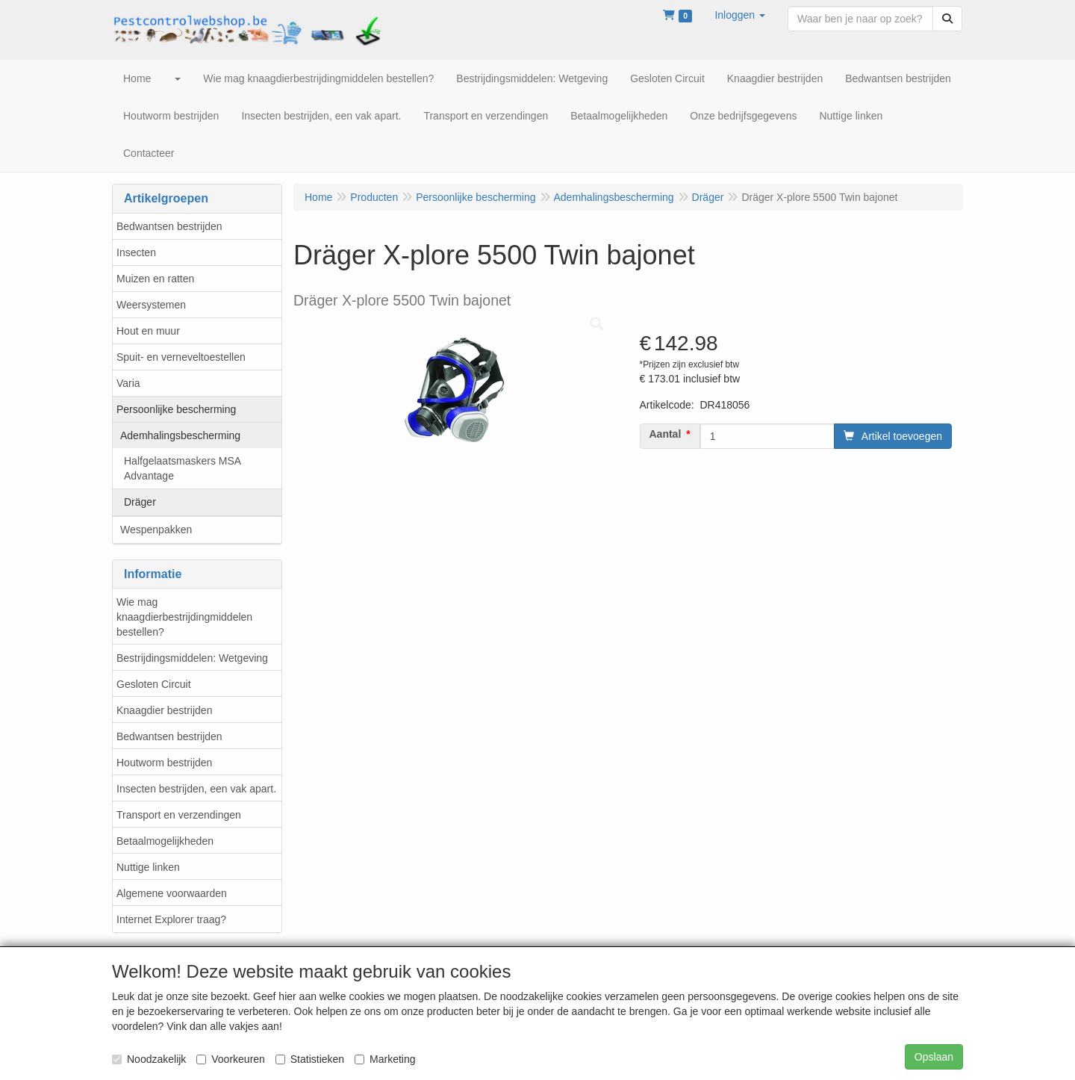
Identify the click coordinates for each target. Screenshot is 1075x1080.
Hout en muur (148, 331)
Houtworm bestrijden (164, 763)
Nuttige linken (148, 867)
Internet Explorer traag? (171, 919)
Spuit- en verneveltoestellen (181, 357)
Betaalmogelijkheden (165, 841)
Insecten (136, 252)
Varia (128, 383)
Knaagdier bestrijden (164, 710)
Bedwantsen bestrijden (169, 226)
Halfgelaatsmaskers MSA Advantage (182, 468)
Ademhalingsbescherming (180, 435)
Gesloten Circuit (153, 684)
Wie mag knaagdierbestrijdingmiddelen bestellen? (184, 617)
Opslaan (933, 1057)
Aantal (665, 434)
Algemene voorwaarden (171, 893)
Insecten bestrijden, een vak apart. (196, 789)
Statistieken (309, 1059)
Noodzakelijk (149, 1059)
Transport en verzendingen (178, 815)
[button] (739, 15)
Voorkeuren (230, 1059)
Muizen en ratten (155, 279)
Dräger (140, 502)
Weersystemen (151, 305)
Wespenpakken (156, 530)
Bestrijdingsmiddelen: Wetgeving (192, 658)
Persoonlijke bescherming (176, 409)
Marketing (385, 1059)
